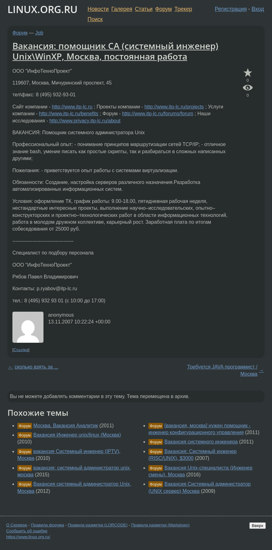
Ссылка (21, 349)
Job (39, 32)
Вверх (257, 525)
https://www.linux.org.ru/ (28, 536)
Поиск (95, 19)
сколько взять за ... (36, 366)
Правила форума (47, 525)
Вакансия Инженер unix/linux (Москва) (77, 435)
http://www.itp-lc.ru (72, 106)
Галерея (121, 9)
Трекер (183, 9)
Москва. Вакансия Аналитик (65, 425)
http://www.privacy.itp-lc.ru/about (84, 120)
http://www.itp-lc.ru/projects (174, 106)
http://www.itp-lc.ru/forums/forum (157, 113)
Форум (163, 9)
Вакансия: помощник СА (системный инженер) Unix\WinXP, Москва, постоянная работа (115, 51)
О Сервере (16, 525)
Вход (258, 9)
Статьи (143, 9)
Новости (98, 9)
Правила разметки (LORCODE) (98, 525)
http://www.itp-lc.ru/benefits (68, 113)
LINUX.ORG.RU (42, 9)
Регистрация (231, 9)
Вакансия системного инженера (201, 441)
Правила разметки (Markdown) (160, 525)
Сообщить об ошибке (27, 531)
